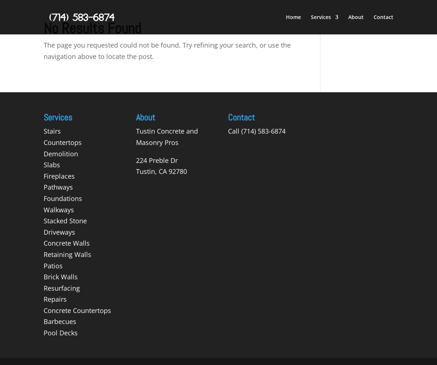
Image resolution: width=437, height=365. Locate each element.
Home (293, 18)
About (356, 18)
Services (321, 18)
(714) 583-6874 (263, 131)
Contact (383, 18)
